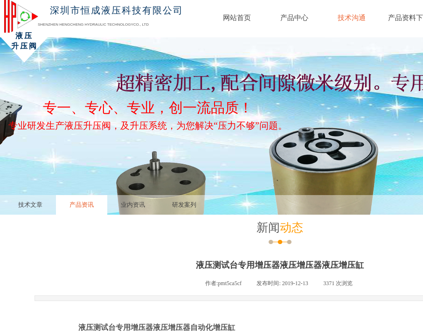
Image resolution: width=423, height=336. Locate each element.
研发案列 (184, 204)
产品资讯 (81, 204)
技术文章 (30, 204)
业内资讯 (133, 204)
